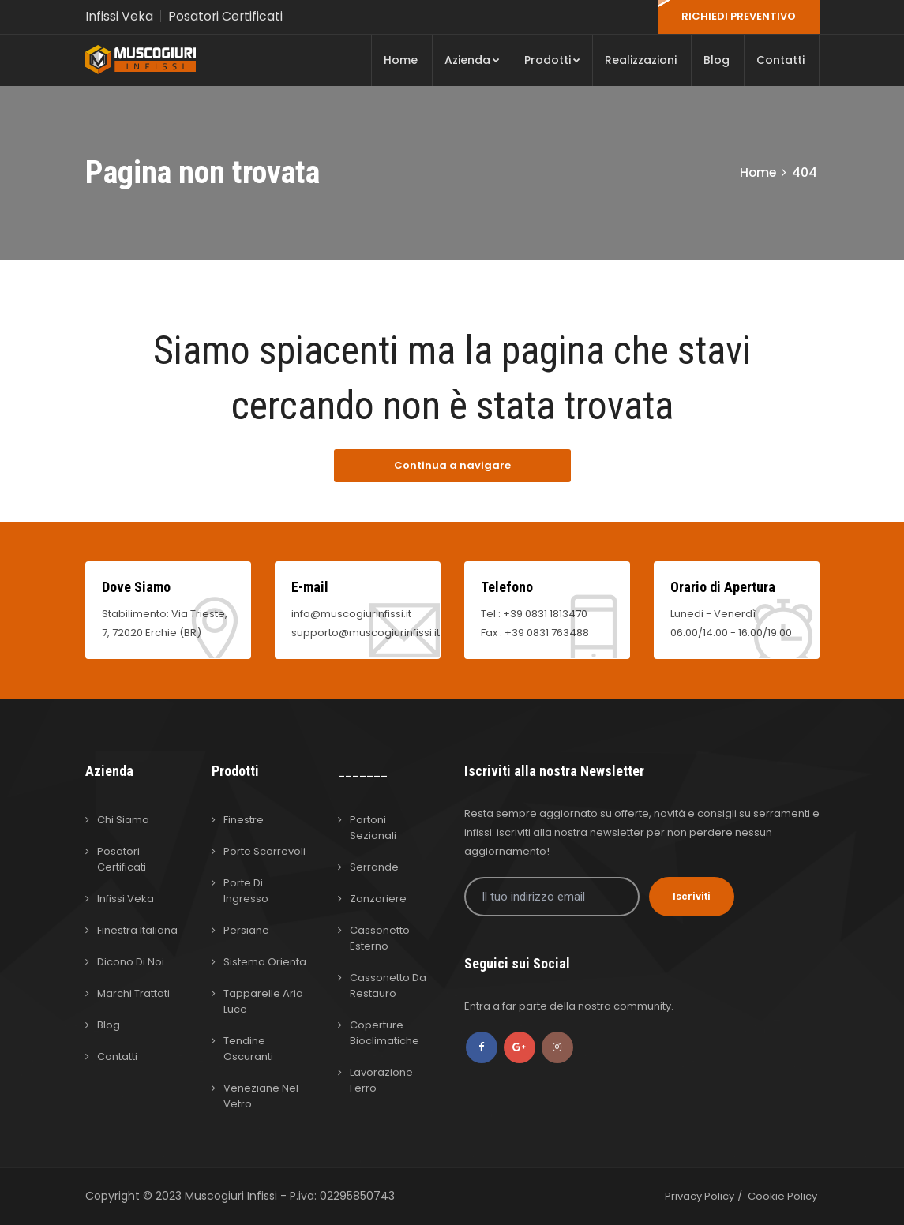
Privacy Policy (699, 1196)
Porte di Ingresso (245, 890)
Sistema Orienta (264, 961)
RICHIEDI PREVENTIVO (738, 16)
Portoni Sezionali (373, 827)
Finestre (243, 819)
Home (401, 60)
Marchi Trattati (133, 993)
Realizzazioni (641, 60)
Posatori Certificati (226, 16)
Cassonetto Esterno (380, 938)
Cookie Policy (782, 1196)
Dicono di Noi (130, 961)
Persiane (246, 930)
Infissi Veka (119, 16)
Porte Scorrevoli (264, 851)
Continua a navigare (452, 465)
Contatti (780, 60)
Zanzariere (378, 898)
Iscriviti (692, 896)
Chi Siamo (123, 819)
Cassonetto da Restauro (388, 985)
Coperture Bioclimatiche (384, 1032)
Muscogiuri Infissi (232, 1196)
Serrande (374, 867)
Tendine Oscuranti (248, 1048)
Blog (716, 60)
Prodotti (552, 60)
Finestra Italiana (137, 930)
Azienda (472, 60)
